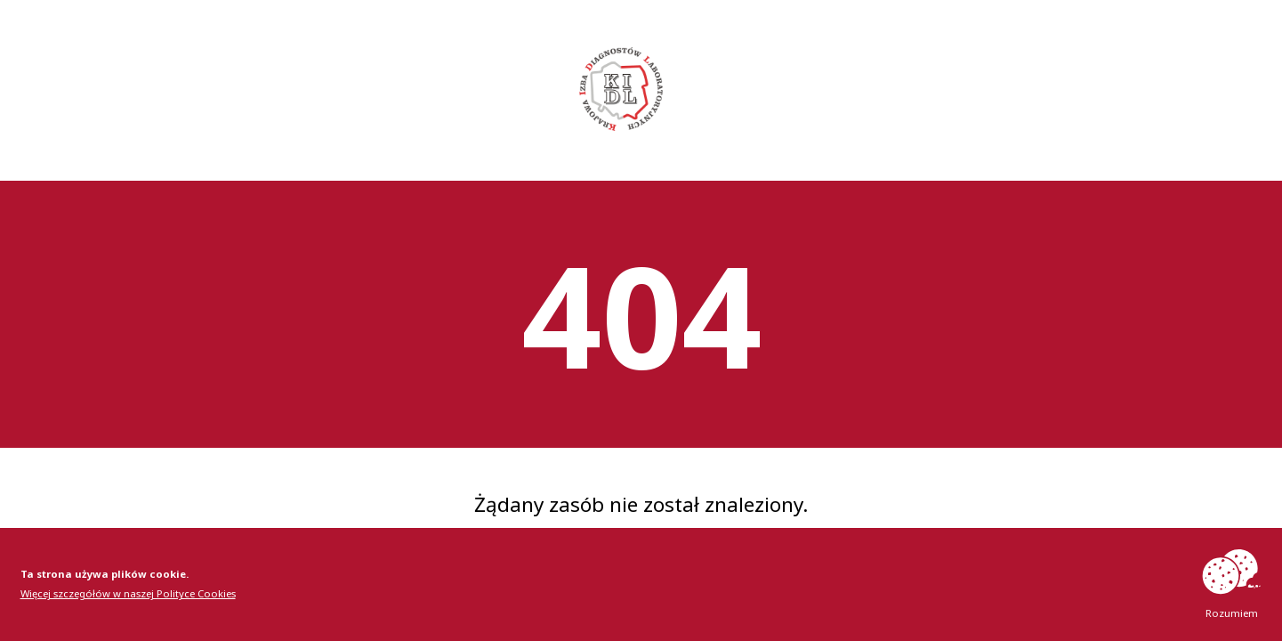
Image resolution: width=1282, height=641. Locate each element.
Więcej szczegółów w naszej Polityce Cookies (128, 593)
